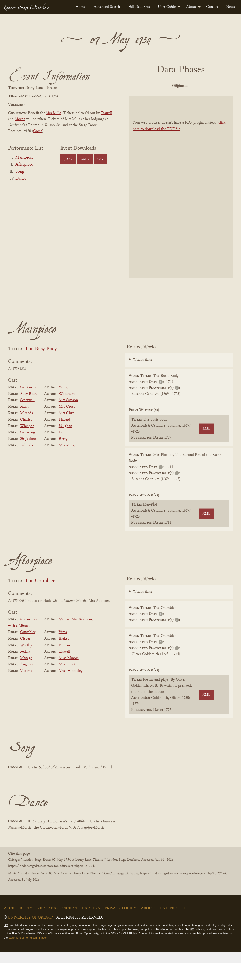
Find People (172, 920)
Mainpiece (24, 157)
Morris (20, 119)
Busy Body (28, 405)
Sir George (28, 444)
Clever (25, 650)
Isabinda (26, 457)
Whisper (27, 437)
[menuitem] (80, 7)
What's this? (142, 371)
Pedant (25, 663)
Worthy (26, 657)
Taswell (106, 113)
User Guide (167, 7)
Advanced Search (107, 7)
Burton (64, 657)
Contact (212, 7)
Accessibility (18, 920)
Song (19, 171)
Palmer (64, 444)
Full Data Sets (139, 7)
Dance (20, 178)
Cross (37, 131)
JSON (68, 159)
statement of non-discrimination (28, 948)
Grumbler (27, 644)
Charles (26, 431)
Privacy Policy (120, 920)
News (230, 7)
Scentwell (27, 412)
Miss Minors (69, 669)
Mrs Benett (68, 676)
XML (85, 159)
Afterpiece (24, 164)
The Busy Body (41, 360)
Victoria (26, 682)
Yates (63, 644)
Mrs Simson (68, 412)
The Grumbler (40, 592)
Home (80, 7)
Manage (26, 669)
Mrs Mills (53, 113)
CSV (100, 159)
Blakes (64, 650)
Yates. (63, 399)
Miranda (26, 425)
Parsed (179, 97)
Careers (91, 920)
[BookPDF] (181, 198)
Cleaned (207, 86)
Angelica (26, 676)
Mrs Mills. (67, 457)
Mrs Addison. (82, 631)
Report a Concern (57, 920)
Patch (24, 418)
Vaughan (65, 437)
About (191, 7)
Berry (63, 450)
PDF (152, 86)
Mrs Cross (67, 418)
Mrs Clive (66, 425)
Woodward (67, 405)
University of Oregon (31, 929)
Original (179, 86)
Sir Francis (28, 399)
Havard (64, 431)
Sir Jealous (28, 450)
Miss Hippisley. (71, 682)
